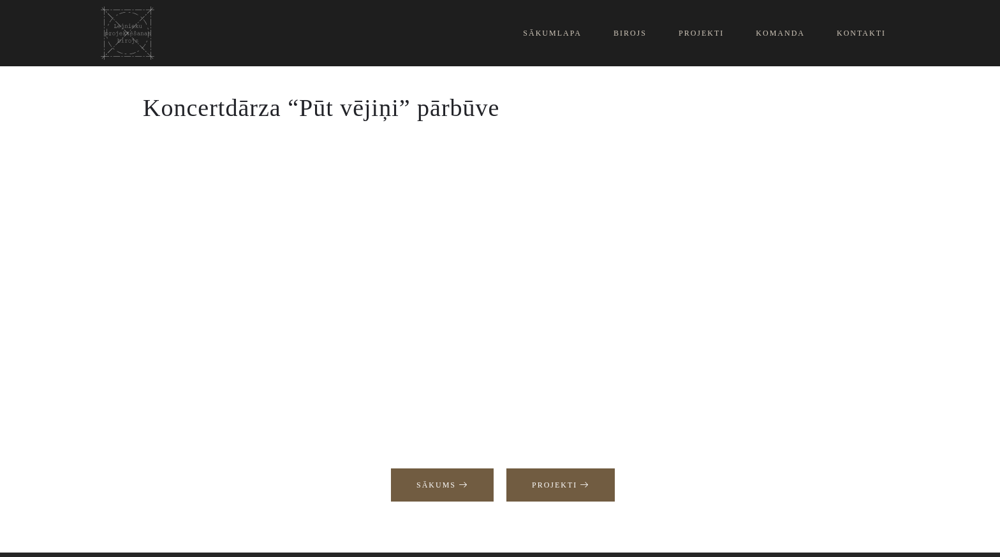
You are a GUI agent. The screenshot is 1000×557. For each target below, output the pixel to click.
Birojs (630, 33)
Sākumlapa (552, 33)
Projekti (701, 33)
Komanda (780, 33)
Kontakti (861, 33)
